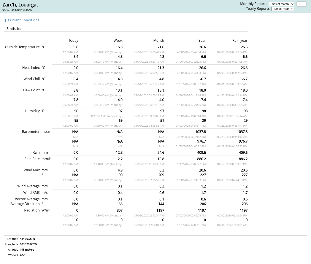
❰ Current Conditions (21, 20)
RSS (301, 4)
